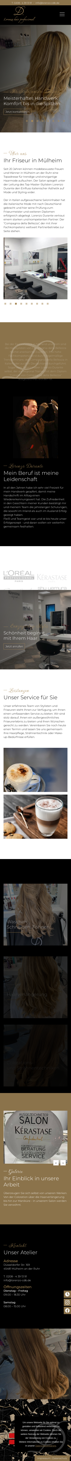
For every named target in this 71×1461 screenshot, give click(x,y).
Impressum (44, 1458)
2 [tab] (33, 122)
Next (63, 1162)
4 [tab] (43, 122)
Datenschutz (59, 1458)
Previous (56, 1162)
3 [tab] (38, 122)
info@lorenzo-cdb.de (47, 2)
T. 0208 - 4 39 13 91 (22, 2)
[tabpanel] (35, 75)
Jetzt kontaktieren (17, 111)
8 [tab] (65, 122)
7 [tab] (59, 122)
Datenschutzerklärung (45, 1446)
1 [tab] (27, 122)
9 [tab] (48, 304)
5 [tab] (49, 122)
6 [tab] (54, 122)
